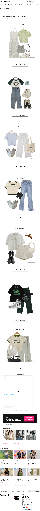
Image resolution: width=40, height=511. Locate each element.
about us (2, 491)
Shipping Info (18, 491)
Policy (13, 491)
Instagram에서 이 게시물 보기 (9, 394)
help (27, 491)
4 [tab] (21, 444)
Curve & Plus (29, 4)
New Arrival (17, 4)
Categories (7, 4)
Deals (12, 4)
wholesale (23, 491)
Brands (2, 4)
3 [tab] (20, 444)
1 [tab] (16, 444)
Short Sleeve (5, 442)
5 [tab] (23, 444)
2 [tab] (18, 444)
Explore (38, 4)
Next (37, 436)
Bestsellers (23, 4)
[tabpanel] (8, 436)
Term (10, 491)
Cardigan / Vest (16, 442)
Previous (2, 436)
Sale (34, 4)
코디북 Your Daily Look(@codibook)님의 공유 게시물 (18, 410)
